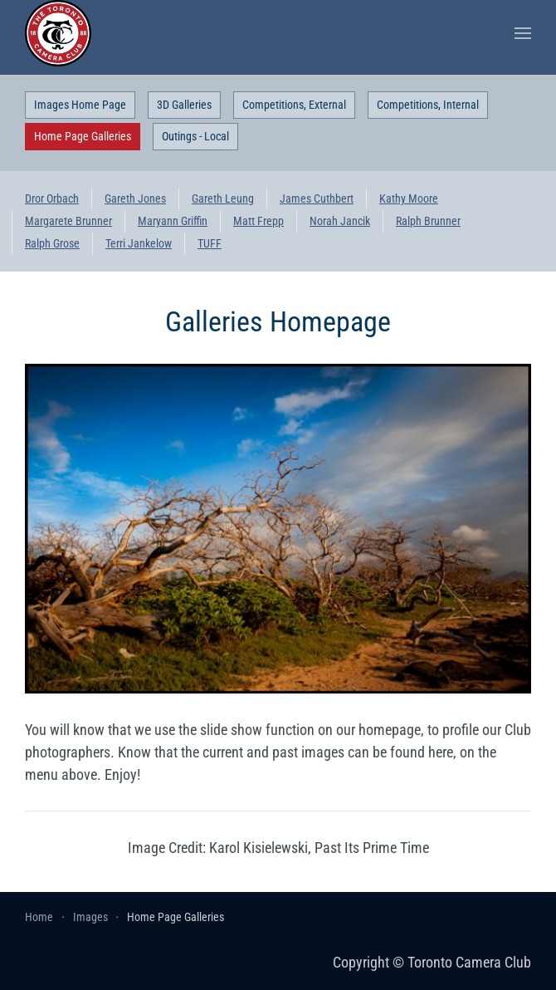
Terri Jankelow (138, 243)
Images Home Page (80, 104)
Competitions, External (294, 104)
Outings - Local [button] (195, 136)
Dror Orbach (52, 198)
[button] (523, 33)
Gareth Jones (135, 198)
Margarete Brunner (68, 221)
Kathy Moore (408, 198)
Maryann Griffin (172, 221)
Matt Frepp (258, 221)
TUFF (210, 243)
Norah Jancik (340, 221)
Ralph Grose (52, 243)
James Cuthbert (317, 198)
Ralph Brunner (428, 221)
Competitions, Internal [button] (428, 104)
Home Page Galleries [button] (82, 136)
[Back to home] (58, 33)
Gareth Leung (223, 198)
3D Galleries (184, 104)
